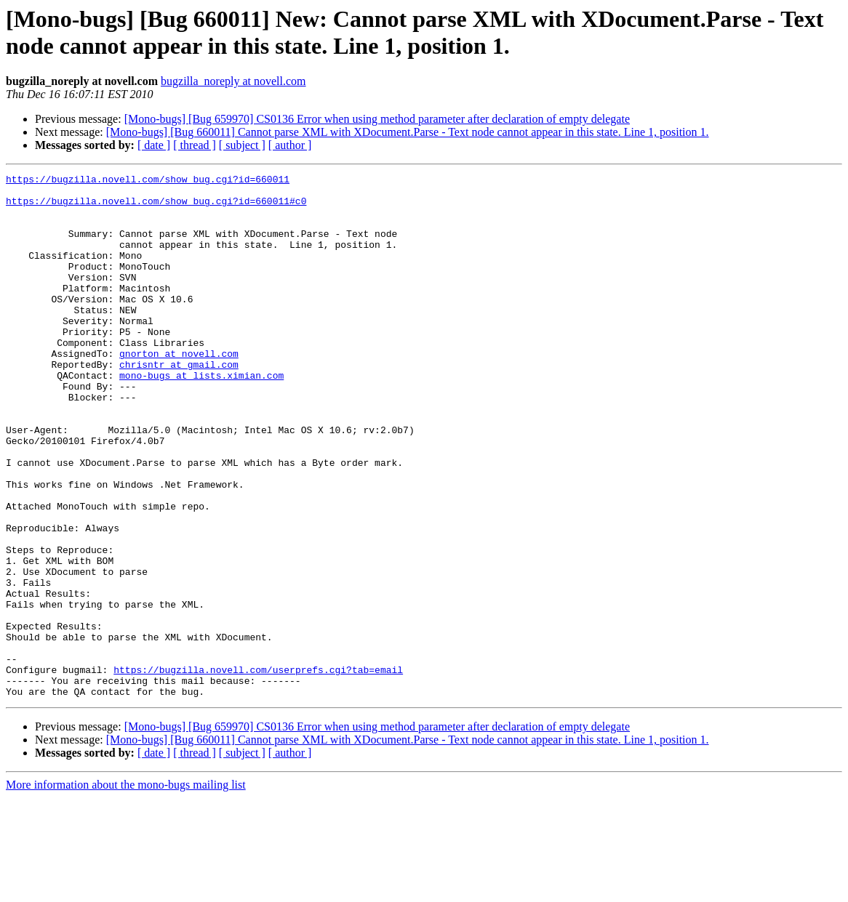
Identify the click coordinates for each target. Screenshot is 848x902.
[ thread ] (194, 145)
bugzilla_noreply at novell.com (233, 81)
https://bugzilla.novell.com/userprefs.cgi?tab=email (258, 769)
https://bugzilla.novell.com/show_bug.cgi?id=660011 (147, 181)
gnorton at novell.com (179, 390)
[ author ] (290, 145)
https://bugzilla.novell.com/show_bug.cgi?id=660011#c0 (156, 207)
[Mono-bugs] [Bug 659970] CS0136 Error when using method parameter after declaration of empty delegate (377, 119)
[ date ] (153, 145)
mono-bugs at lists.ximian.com (201, 416)
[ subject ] (242, 145)
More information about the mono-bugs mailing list (126, 889)
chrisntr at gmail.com (179, 403)
